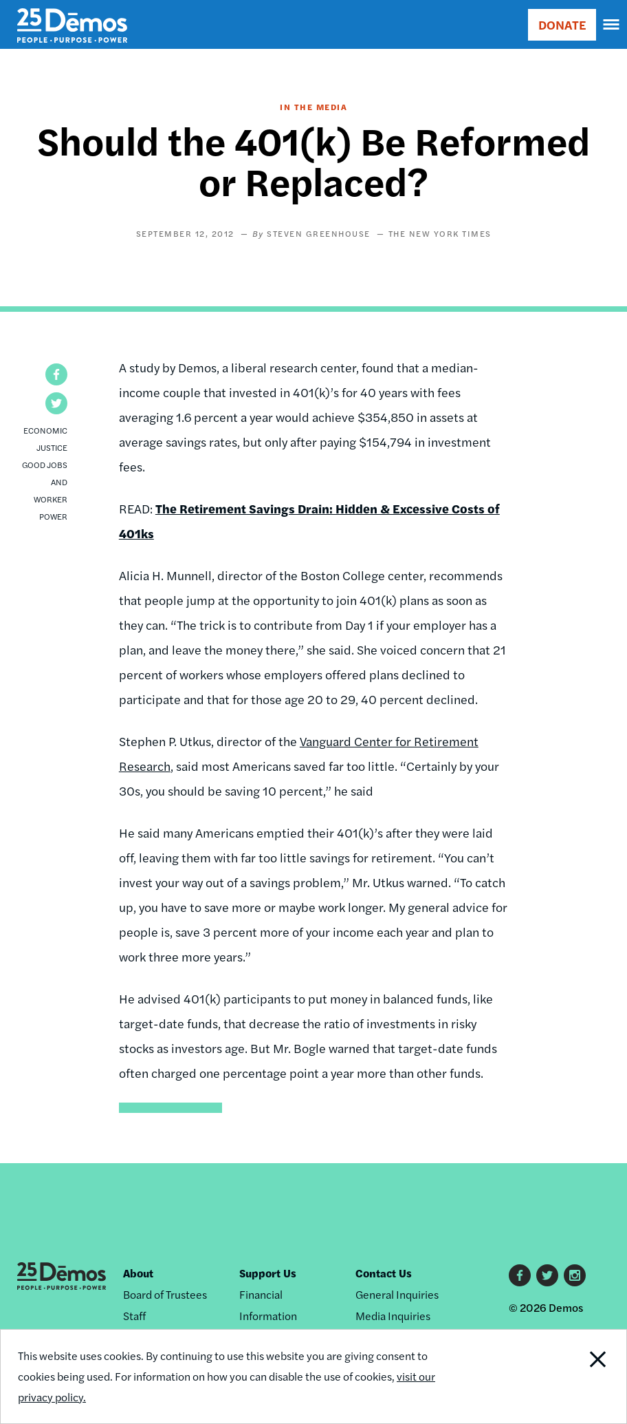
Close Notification (567, 1376)
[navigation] (612, 24)
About (138, 1273)
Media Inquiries (392, 1316)
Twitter (547, 1275)
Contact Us (383, 1273)
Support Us (267, 1273)
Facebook (520, 1275)
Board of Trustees (165, 1294)
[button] (56, 374)
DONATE (562, 24)
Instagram (575, 1275)
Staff (134, 1316)
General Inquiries (397, 1294)
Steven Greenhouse (319, 233)
